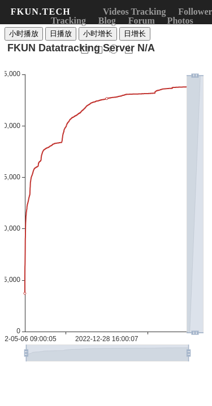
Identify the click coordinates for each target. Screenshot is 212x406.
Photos (180, 20)
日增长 (135, 33)
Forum (141, 20)
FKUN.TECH (41, 11)
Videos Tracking (134, 11)
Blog (107, 20)
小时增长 (98, 33)
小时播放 (23, 33)
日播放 (61, 33)
